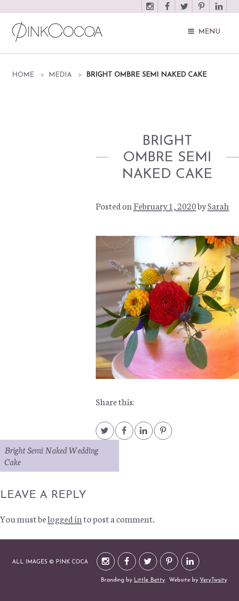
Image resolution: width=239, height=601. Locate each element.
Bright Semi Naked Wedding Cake (51, 455)
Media (60, 75)
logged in (64, 519)
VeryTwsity (213, 580)
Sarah (218, 206)
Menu (209, 31)
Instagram (149, 10)
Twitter (184, 10)
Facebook (167, 10)
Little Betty (149, 580)
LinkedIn (218, 10)
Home (23, 75)
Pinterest (201, 10)
